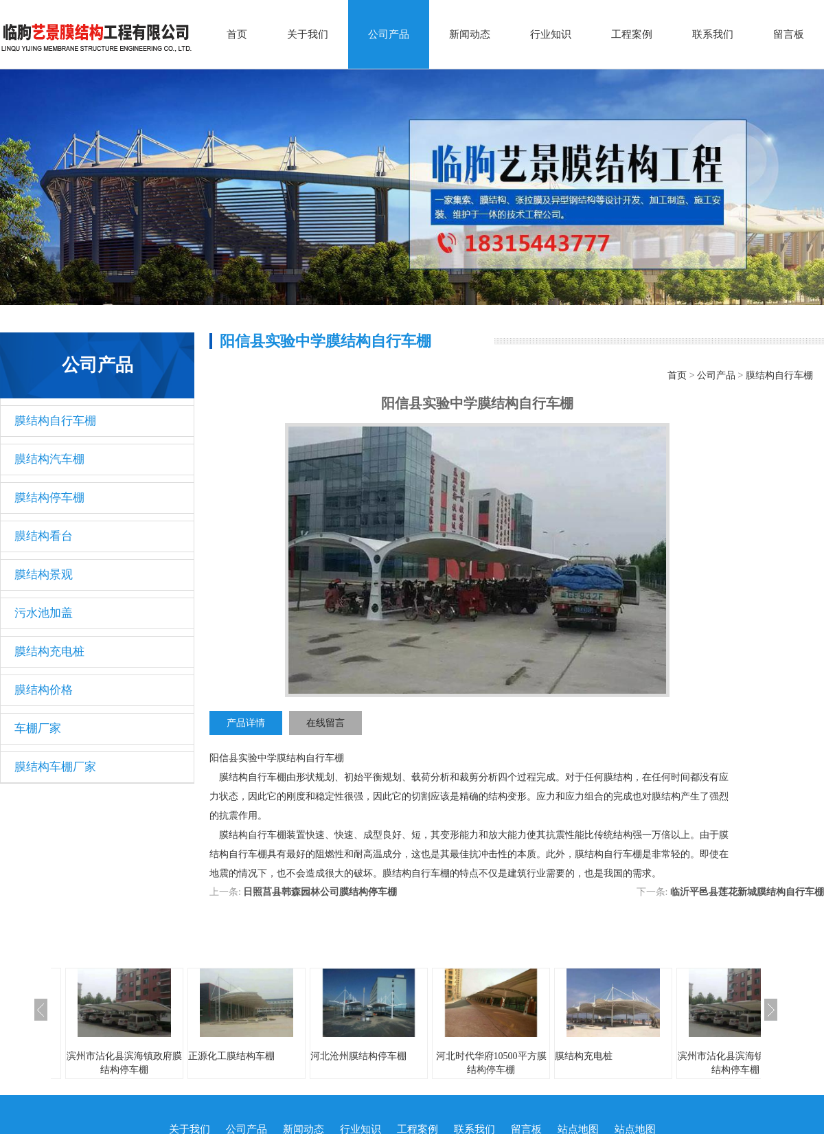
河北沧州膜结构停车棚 (358, 1056)
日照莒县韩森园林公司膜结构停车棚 (320, 892)
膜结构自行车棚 (55, 420)
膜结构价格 (43, 689)
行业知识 (550, 34)
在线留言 (325, 723)
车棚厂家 (37, 728)
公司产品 (388, 34)
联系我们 (712, 34)
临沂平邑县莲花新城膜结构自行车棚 (747, 892)
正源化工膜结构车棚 (231, 1056)
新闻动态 (469, 34)
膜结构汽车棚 (49, 459)
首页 (237, 34)
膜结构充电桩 (49, 651)
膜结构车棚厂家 (55, 766)
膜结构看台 (43, 536)
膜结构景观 (43, 574)
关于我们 (307, 34)
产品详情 (246, 723)
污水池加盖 (43, 613)
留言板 (788, 34)
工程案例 (631, 34)
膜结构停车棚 (49, 497)
